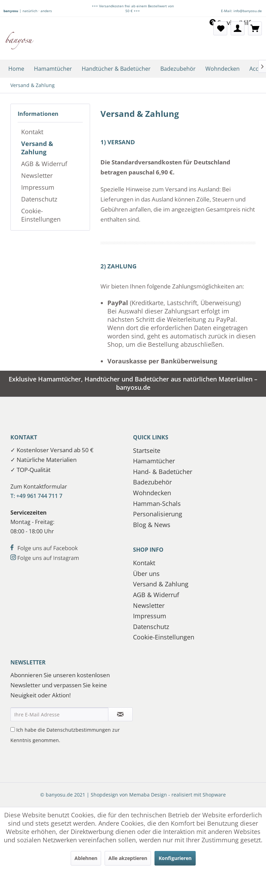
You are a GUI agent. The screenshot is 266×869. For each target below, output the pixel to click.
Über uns (146, 573)
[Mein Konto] (238, 28)
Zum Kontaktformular (38, 486)
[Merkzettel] (220, 28)
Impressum (37, 187)
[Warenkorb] (255, 28)
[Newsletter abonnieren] (120, 714)
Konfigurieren (175, 858)
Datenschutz (39, 199)
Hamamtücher (154, 461)
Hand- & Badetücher (162, 471)
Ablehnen (85, 858)
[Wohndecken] (223, 69)
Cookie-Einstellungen (41, 215)
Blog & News (151, 524)
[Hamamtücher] (53, 69)
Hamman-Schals (157, 503)
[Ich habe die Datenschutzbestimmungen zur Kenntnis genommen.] (12, 729)
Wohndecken (152, 493)
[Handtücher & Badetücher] (116, 69)
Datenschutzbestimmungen (78, 729)
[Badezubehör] (178, 69)
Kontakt (32, 132)
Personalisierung (157, 514)
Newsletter (37, 175)
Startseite (146, 450)
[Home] (16, 69)
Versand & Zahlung (37, 147)
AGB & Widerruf (44, 164)
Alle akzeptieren (127, 858)
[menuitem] (220, 28)
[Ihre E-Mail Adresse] (59, 714)
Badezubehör (152, 482)
